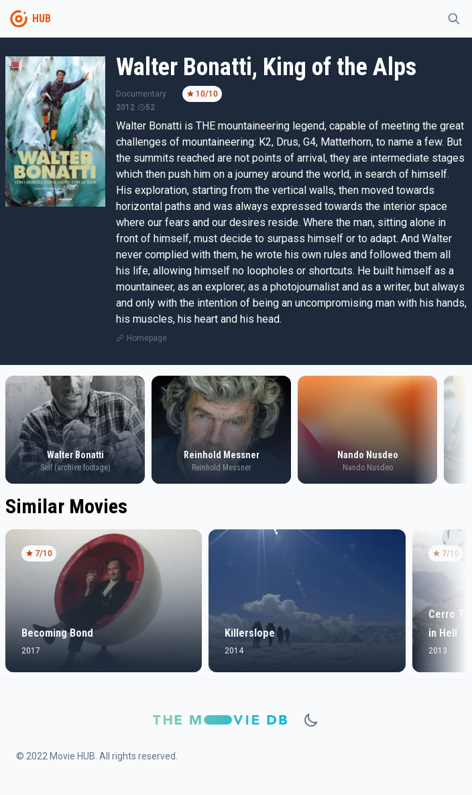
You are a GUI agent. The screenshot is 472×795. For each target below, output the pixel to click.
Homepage (147, 338)
